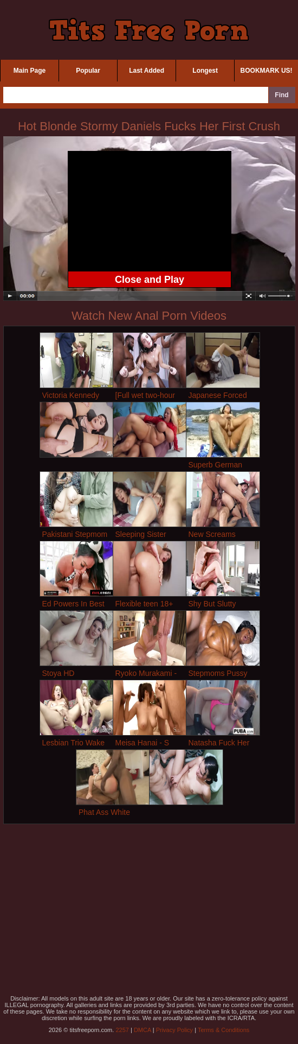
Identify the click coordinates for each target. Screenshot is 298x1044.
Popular (88, 70)
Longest (205, 70)
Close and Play (149, 279)
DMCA (142, 1030)
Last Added (146, 70)
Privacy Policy (174, 1030)
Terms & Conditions (223, 1030)
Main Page (30, 70)
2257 (121, 1030)
